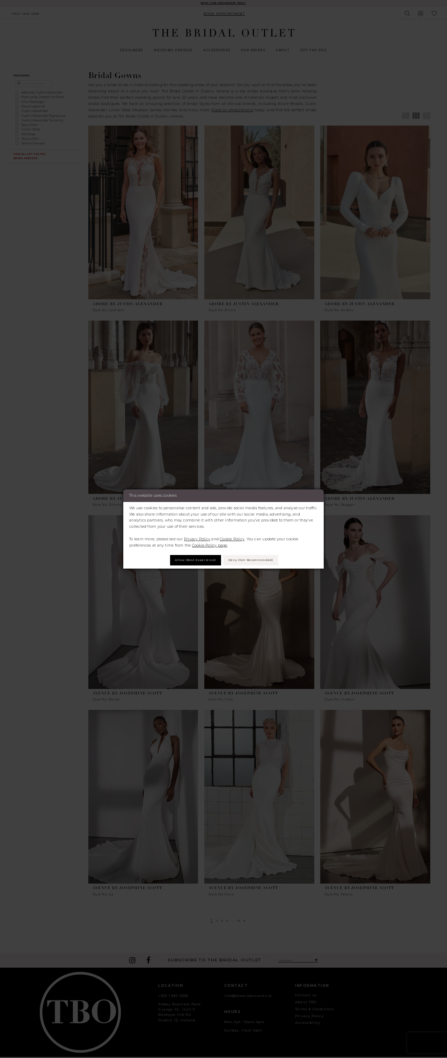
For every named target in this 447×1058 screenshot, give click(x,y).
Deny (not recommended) (256, 560)
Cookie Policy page (209, 544)
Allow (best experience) (189, 560)
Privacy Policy (197, 537)
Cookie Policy (232, 537)
